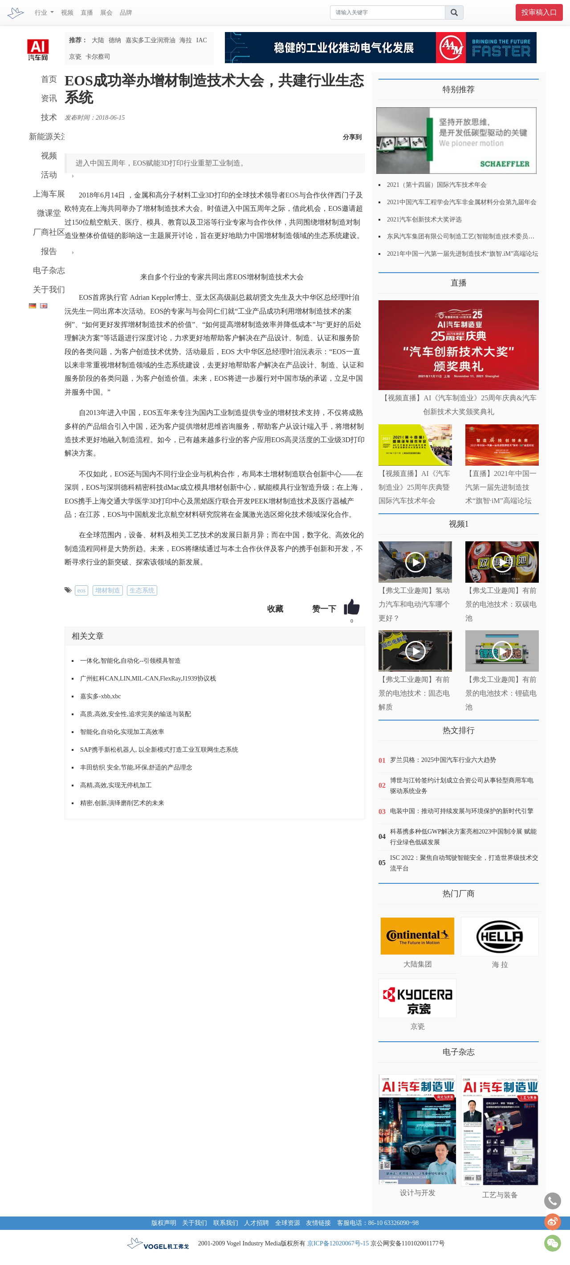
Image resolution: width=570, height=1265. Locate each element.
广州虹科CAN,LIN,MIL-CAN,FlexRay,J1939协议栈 (148, 678)
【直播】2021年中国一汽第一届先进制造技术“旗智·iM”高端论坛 (501, 487)
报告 (49, 251)
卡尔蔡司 (98, 56)
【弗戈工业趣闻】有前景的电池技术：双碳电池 (501, 604)
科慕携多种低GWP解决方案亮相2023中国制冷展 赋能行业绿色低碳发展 (463, 837)
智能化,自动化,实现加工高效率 (122, 732)
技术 (49, 117)
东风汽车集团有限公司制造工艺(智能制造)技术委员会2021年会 (473, 236)
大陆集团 (417, 964)
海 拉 (500, 964)
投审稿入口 (539, 12)
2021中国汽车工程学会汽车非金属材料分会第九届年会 (462, 202)
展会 (106, 12)
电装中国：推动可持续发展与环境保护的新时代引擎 (461, 811)
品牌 (126, 12)
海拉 (185, 40)
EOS (292, 195)
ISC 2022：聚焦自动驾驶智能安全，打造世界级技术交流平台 (464, 863)
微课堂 (49, 213)
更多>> (388, 279)
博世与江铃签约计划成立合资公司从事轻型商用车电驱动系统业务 (461, 785)
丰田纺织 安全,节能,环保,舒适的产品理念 (136, 767)
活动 (49, 174)
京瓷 (75, 56)
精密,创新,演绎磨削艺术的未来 (122, 803)
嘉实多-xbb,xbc (100, 696)
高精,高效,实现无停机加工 (116, 785)
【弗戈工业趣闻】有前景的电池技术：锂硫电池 (501, 693)
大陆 (98, 40)
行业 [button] (42, 12)
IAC (201, 40)
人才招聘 (256, 1223)
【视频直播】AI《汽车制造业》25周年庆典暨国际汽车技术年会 (414, 487)
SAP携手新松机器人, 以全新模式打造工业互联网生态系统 (159, 749)
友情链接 (318, 1223)
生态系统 (142, 590)
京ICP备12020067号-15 (338, 1243)
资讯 (49, 98)
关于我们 (49, 289)
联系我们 (225, 1223)
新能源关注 (49, 136)
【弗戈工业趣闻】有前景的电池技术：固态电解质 (414, 693)
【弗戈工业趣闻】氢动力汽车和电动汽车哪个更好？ (414, 604)
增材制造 (107, 590)
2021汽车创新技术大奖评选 (424, 219)
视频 (67, 12)
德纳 (115, 40)
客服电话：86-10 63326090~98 (378, 1223)
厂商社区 (49, 232)
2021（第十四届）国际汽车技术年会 (437, 184)
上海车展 (49, 193)
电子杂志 (49, 270)
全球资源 (287, 1223)
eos (81, 590)
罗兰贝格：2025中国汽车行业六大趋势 (443, 760)
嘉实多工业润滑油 (150, 40)
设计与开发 (418, 1193)
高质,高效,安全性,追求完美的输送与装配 (135, 714)
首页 (49, 79)
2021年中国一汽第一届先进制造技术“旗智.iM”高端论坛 (462, 253)
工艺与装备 (500, 1195)
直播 (87, 12)
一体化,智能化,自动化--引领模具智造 (130, 660)
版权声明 (163, 1223)
